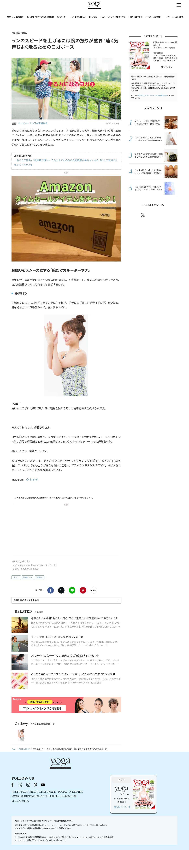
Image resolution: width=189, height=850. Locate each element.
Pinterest (83, 590)
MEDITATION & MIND (40, 17)
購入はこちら (167, 66)
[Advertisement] (66, 530)
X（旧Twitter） (62, 768)
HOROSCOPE (154, 17)
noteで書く (93, 590)
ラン (16, 577)
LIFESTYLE (135, 17)
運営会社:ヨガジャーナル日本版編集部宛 (152, 95)
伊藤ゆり (40, 577)
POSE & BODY (15, 17)
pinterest (162, 215)
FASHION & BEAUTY (113, 17)
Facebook (50, 590)
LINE (72, 590)
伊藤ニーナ (28, 577)
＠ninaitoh (32, 479)
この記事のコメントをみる (26, 599)
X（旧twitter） (61, 590)
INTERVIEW (78, 17)
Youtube (172, 215)
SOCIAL (62, 17)
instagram (153, 215)
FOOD (93, 17)
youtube (84, 768)
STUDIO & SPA (174, 17)
